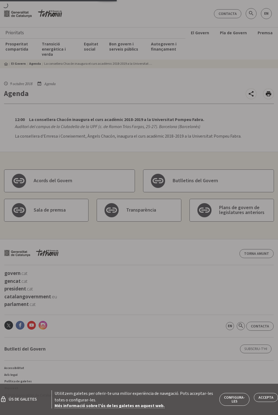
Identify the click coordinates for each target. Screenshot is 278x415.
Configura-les (234, 399)
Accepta (265, 397)
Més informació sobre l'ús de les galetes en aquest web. (110, 406)
